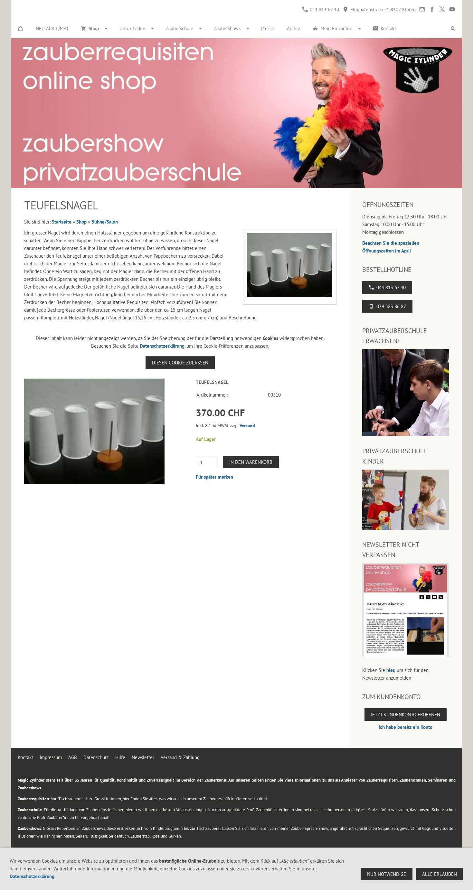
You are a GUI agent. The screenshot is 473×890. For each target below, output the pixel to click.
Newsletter (143, 757)
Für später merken (214, 477)
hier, (390, 670)
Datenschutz (96, 757)
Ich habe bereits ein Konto (405, 727)
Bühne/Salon (104, 222)
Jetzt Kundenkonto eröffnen (405, 714)
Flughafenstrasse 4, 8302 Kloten (379, 9)
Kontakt (25, 757)
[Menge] (207, 462)
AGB (72, 757)
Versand (247, 425)
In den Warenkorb (250, 462)
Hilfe (120, 757)
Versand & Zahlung (180, 757)
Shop (81, 222)
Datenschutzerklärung (162, 346)
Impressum (51, 757)
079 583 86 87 (387, 306)
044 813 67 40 (320, 9)
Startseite (61, 222)
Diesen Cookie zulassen (180, 363)
